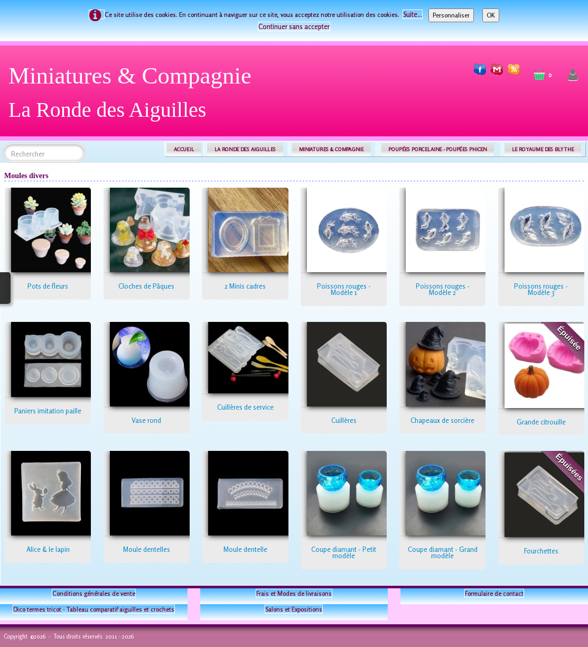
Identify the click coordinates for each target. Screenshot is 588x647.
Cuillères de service (245, 407)
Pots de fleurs (47, 286)
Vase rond (146, 420)
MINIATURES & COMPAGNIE (331, 149)
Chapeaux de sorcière (442, 420)
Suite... (412, 14)
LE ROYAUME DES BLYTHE (543, 149)
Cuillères (344, 420)
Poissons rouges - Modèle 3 (541, 289)
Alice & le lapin (48, 549)
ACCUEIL (184, 149)
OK (491, 15)
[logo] (133, 96)
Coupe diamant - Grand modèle (443, 552)
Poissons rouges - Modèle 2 (443, 289)
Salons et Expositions (293, 609)
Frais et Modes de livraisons (294, 593)
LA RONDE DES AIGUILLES (245, 149)
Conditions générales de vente (93, 593)
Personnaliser (451, 15)
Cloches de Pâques (146, 286)
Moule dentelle (245, 549)
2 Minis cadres (245, 286)
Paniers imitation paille (47, 410)
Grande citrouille (541, 422)
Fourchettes (541, 551)
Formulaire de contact (494, 593)
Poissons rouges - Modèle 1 (344, 289)
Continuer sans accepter (294, 26)
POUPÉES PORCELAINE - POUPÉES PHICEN (437, 149)
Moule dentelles (146, 549)
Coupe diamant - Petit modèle (343, 552)
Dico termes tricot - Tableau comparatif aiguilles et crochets (93, 609)
